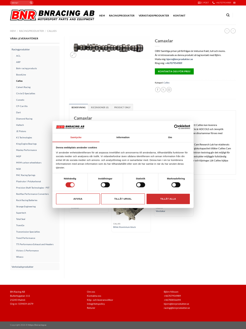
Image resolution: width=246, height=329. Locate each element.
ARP (18, 62)
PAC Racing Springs (25, 175)
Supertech (21, 212)
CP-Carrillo (22, 106)
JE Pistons (21, 131)
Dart (18, 112)
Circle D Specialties (25, 93)
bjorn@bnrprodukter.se (179, 59)
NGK (18, 168)
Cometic (20, 99)
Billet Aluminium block (124, 227)
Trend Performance (25, 238)
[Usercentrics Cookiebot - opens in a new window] (176, 127)
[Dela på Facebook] (157, 89)
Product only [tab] (122, 107)
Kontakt (179, 15)
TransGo (20, 225)
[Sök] (227, 15)
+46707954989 (173, 62)
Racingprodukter (122, 15)
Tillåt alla (168, 198)
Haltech (20, 125)
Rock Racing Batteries (26, 200)
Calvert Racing (23, 87)
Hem (102, 15)
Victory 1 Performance (27, 250)
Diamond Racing (24, 118)
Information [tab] (123, 137)
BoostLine (21, 74)
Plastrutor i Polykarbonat (28, 181)
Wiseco (19, 256)
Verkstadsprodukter (154, 15)
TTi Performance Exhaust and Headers (34, 244)
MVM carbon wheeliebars (28, 162)
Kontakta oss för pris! (174, 71)
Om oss (91, 291)
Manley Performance (26, 150)
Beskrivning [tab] (79, 107)
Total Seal (20, 219)
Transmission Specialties (28, 231)
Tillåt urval (123, 198)
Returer (91, 307)
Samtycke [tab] (76, 137)
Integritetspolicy (96, 303)
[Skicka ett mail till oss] (234, 3)
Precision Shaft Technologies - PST (32, 187)
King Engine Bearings (26, 143)
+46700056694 (172, 299)
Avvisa (77, 198)
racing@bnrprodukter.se (177, 307)
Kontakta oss (94, 295)
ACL (18, 55)
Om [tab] (170, 137)
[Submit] (31, 2)
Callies (51, 30)
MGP (18, 156)
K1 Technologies (24, 137)
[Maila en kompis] (169, 89)
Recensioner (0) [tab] (100, 107)
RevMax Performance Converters (32, 194)
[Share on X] (163, 89)
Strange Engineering (26, 206)
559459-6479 (25, 303)
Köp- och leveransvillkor (100, 299)
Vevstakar (160, 211)
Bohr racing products (26, 68)
